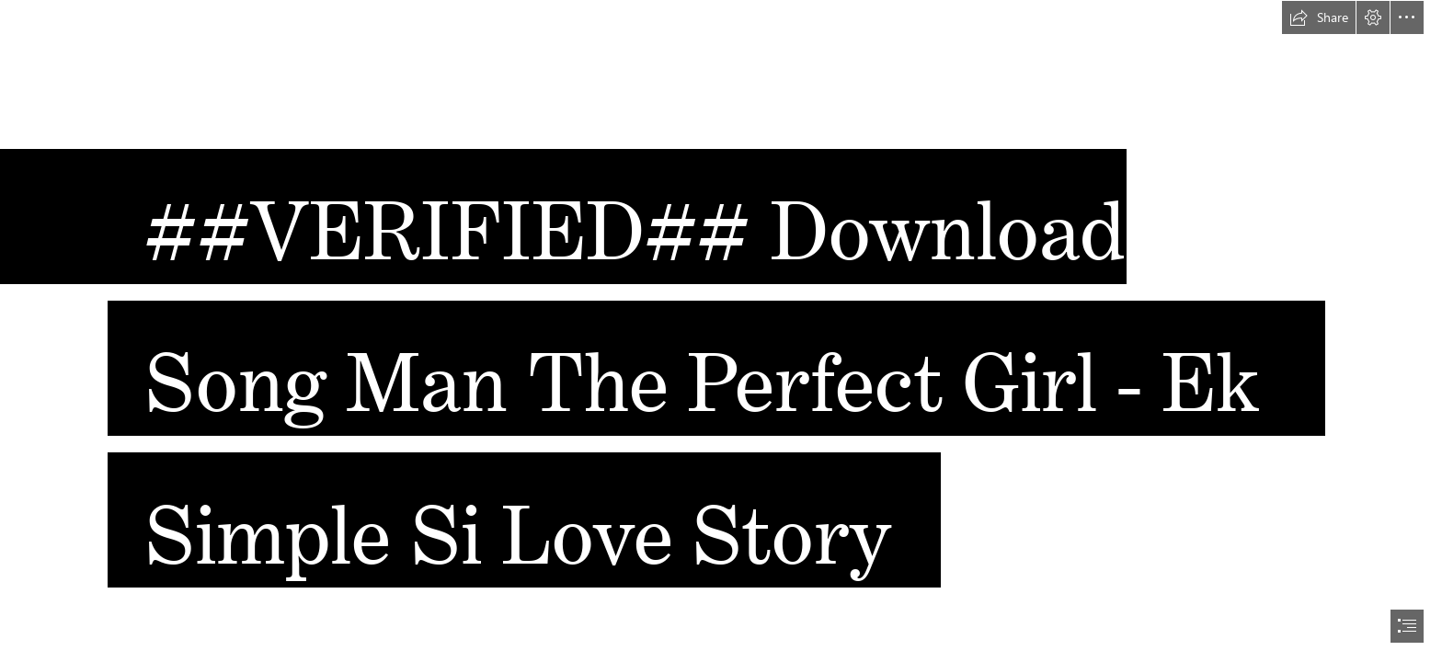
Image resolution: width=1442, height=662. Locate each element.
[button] (1319, 17)
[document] (721, 331)
